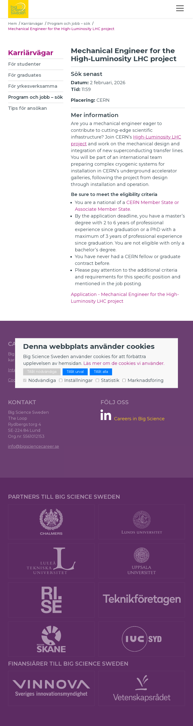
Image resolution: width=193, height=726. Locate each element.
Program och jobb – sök (68, 23)
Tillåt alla (101, 371)
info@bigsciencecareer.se (33, 446)
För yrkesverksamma (32, 86)
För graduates (24, 75)
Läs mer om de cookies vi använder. (123, 363)
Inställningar (78, 380)
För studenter (24, 64)
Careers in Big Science (139, 419)
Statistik (110, 380)
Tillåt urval (75, 371)
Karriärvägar (32, 23)
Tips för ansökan (27, 108)
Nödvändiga (42, 380)
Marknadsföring (146, 380)
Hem (12, 23)
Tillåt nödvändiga (42, 371)
